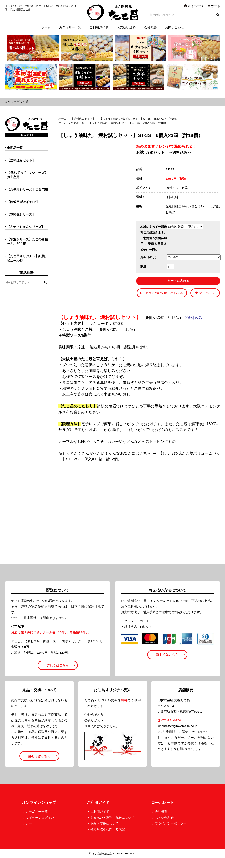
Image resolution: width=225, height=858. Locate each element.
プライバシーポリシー (170, 823)
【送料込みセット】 (83, 118)
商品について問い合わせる (161, 293)
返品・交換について (104, 823)
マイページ (205, 293)
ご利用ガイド (98, 27)
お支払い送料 (126, 27)
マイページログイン (40, 817)
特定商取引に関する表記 (107, 829)
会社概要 (150, 27)
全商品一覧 (77, 122)
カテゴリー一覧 (70, 27)
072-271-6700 (169, 720)
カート (30, 823)
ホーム (46, 27)
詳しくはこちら (58, 665)
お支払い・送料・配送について (112, 817)
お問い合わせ (174, 27)
